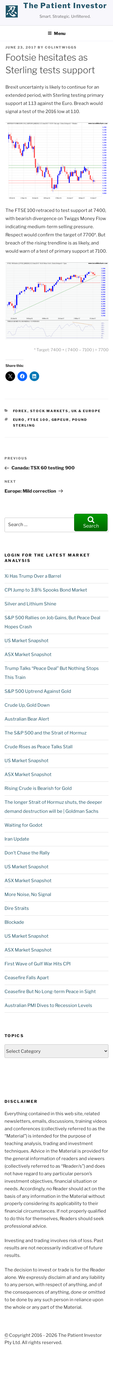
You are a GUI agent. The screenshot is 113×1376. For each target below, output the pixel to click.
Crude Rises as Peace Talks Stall (39, 747)
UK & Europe (86, 411)
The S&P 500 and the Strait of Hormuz (45, 733)
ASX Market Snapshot (28, 654)
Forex (20, 411)
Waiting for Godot (23, 825)
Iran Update (17, 839)
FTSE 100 (38, 420)
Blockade (14, 922)
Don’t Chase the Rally (27, 853)
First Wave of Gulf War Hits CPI (38, 964)
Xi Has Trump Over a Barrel (33, 576)
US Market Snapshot (27, 640)
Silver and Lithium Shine (30, 604)
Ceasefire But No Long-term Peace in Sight (50, 991)
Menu (56, 33)
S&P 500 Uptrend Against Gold (38, 691)
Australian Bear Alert (27, 719)
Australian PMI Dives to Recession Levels (48, 1005)
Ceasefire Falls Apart (27, 977)
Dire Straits (17, 908)
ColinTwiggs (61, 47)
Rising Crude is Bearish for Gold (38, 788)
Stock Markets (49, 411)
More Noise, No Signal (28, 894)
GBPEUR (60, 420)
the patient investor (65, 5)
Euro (19, 420)
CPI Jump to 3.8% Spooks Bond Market (46, 590)
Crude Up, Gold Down (27, 705)
